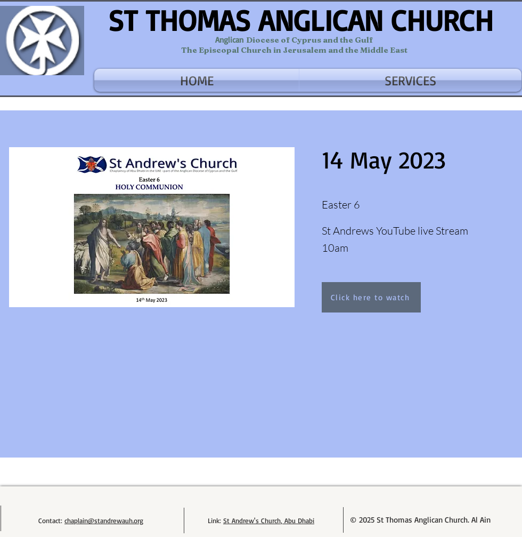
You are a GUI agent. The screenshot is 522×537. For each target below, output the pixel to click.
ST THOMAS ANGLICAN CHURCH (300, 20)
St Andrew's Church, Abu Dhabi (268, 520)
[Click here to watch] (371, 297)
